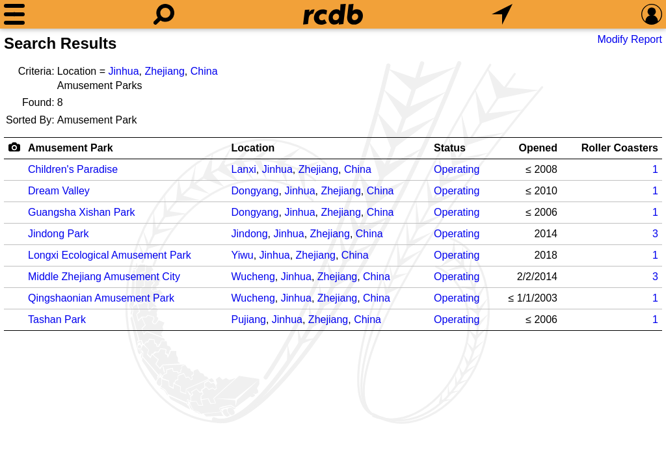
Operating (456, 169)
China (204, 71)
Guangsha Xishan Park (81, 212)
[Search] (163, 14)
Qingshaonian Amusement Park (101, 298)
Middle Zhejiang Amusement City (104, 276)
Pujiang (249, 319)
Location (253, 147)
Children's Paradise (73, 169)
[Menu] (14, 14)
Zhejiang (164, 71)
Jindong (250, 233)
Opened (537, 147)
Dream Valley (59, 190)
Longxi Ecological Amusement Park (109, 255)
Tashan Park (57, 319)
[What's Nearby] (502, 14)
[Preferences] (651, 14)
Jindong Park (58, 233)
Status (450, 147)
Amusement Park (70, 147)
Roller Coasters (619, 147)
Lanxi (244, 169)
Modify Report (629, 39)
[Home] (333, 14)
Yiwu (243, 255)
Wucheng (253, 276)
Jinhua (123, 71)
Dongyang (255, 190)
